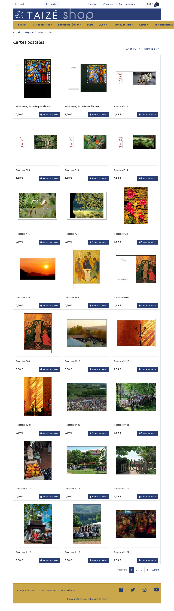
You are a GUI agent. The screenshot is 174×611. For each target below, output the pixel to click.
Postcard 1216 (72, 361)
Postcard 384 (72, 297)
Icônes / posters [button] (122, 24)
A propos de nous (26, 590)
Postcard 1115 (72, 552)
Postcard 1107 (121, 552)
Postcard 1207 (23, 424)
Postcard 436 (72, 233)
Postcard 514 (121, 170)
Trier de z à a (150, 49)
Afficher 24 (132, 49)
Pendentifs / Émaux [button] (68, 24)
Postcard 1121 (121, 424)
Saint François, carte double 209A (82, 106)
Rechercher (52, 4)
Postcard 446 (23, 233)
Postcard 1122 (72, 424)
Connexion (108, 4)
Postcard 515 (72, 170)
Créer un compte (127, 4)
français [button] (92, 4)
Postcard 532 (121, 106)
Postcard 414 (23, 297)
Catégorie (29, 32)
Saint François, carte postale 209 (33, 106)
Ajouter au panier (49, 115)
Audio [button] (102, 24)
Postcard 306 (23, 361)
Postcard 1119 (23, 488)
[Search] (29, 4)
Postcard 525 (23, 170)
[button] (154, 4)
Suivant (155, 569)
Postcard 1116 (23, 552)
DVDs (90, 24)
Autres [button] (142, 24)
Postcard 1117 (121, 488)
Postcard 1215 (121, 361)
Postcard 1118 (72, 488)
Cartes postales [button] (41, 24)
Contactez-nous (48, 590)
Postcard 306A (121, 297)
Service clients (68, 590)
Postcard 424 (121, 233)
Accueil (16, 32)
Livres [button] (21, 24)
